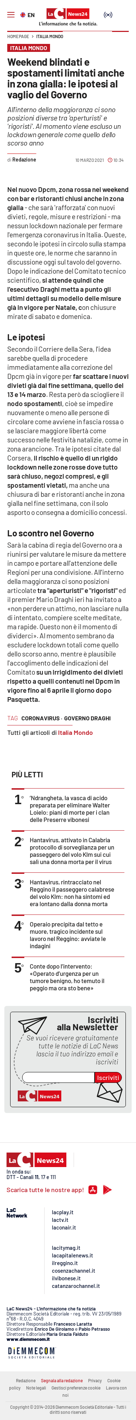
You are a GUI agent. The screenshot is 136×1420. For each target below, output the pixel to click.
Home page (18, 36)
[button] (120, 40)
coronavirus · (41, 718)
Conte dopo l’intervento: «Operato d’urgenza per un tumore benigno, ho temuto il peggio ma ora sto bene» (67, 976)
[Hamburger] (11, 15)
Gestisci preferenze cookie (75, 1387)
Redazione (26, 1380)
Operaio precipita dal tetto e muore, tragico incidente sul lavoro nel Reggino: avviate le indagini (68, 934)
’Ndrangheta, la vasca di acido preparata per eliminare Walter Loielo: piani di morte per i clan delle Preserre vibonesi (70, 808)
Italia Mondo (49, 36)
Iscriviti (108, 1077)
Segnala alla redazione (62, 1380)
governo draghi (87, 718)
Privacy (95, 1380)
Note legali (36, 1387)
